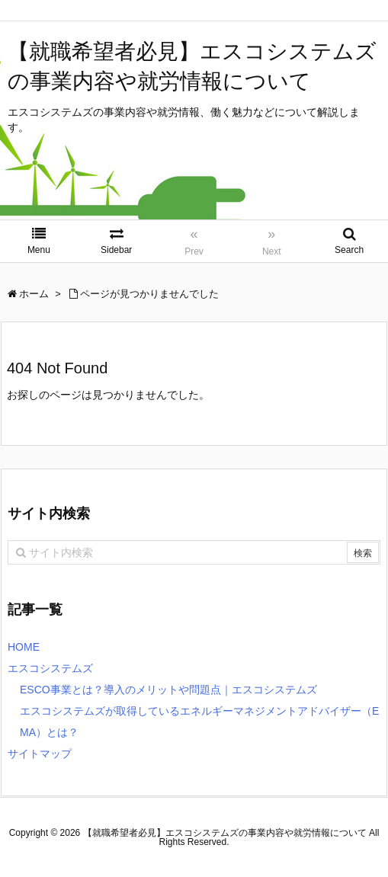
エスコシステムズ (50, 668)
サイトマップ (40, 753)
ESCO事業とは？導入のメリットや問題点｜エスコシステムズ (168, 689)
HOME (24, 647)
